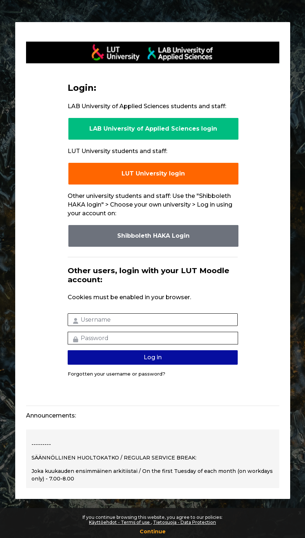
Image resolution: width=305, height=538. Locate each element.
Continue (153, 531)
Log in (153, 357)
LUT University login (153, 173)
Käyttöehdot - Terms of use (120, 522)
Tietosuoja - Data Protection (184, 522)
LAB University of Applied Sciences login (153, 128)
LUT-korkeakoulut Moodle (152, 52)
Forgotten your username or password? (116, 374)
